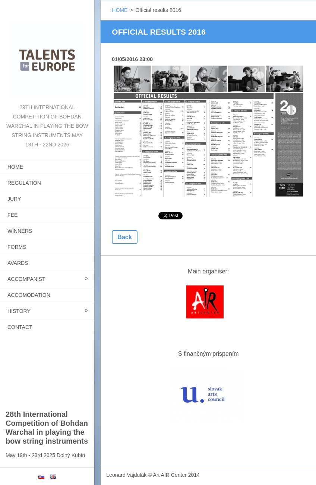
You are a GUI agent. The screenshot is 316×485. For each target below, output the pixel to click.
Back (124, 237)
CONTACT (19, 327)
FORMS (16, 247)
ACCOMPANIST (26, 279)
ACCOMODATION (28, 295)
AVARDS (17, 263)
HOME (15, 167)
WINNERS (19, 231)
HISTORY (19, 311)
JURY (14, 199)
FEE (12, 215)
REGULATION (24, 183)
